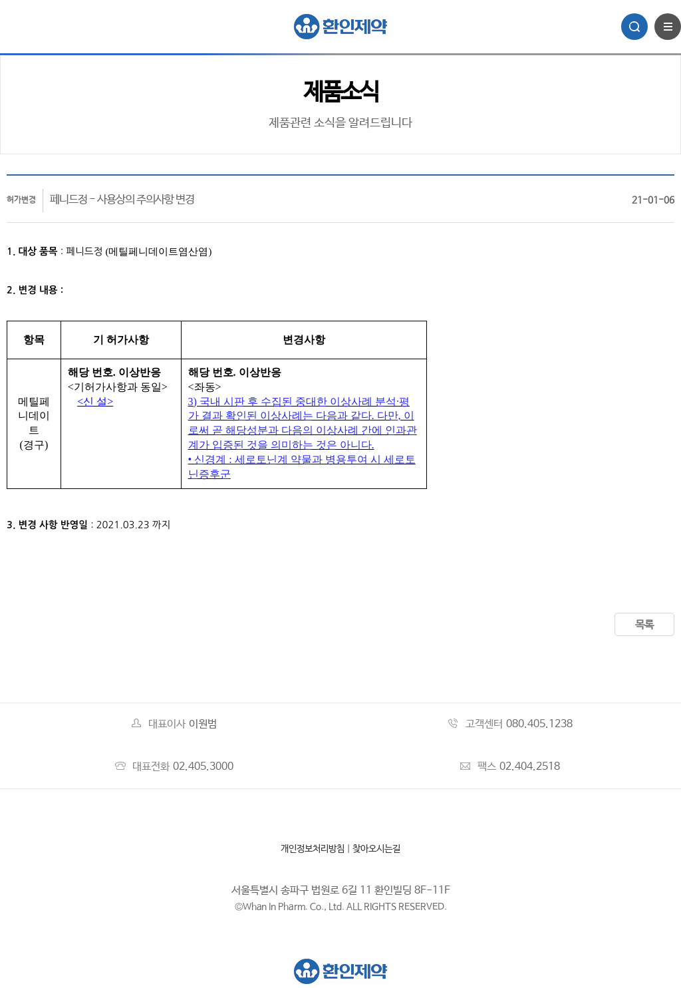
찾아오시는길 (376, 849)
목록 (644, 625)
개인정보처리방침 (312, 849)
